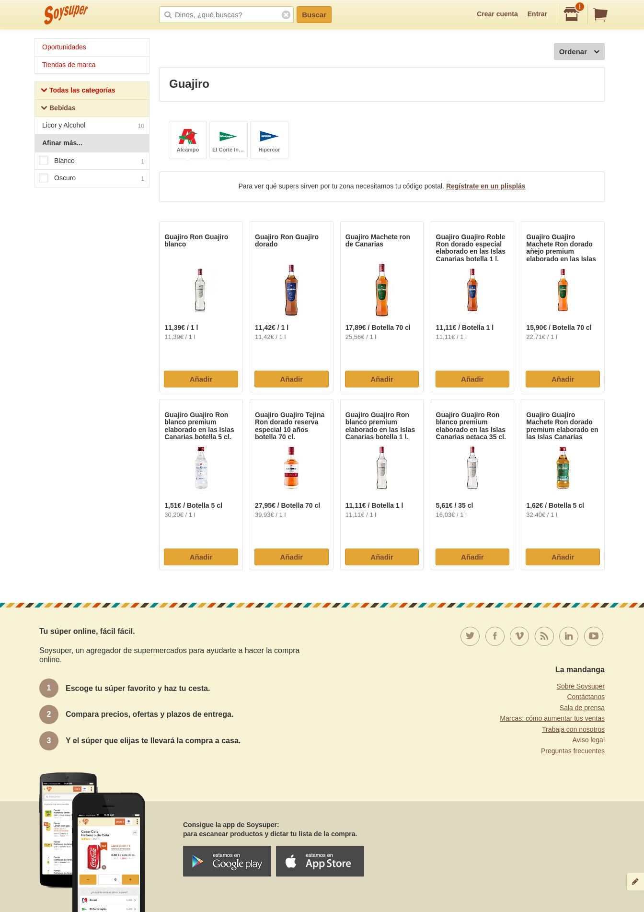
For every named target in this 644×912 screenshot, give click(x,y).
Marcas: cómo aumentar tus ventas (552, 718)
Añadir (201, 379)
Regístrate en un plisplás (486, 186)
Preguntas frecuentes (573, 751)
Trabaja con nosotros (573, 729)
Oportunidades (64, 47)
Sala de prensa (582, 708)
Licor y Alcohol (93, 126)
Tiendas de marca (69, 65)
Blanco (91, 161)
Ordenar (579, 52)
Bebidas (58, 109)
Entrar (537, 14)
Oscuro (91, 178)
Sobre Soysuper (581, 686)
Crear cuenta (497, 14)
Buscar (314, 15)
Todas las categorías (78, 91)
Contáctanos (586, 697)
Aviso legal (589, 740)
